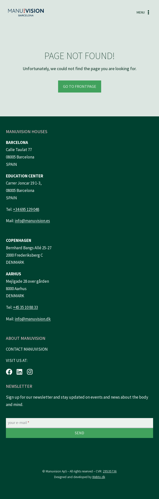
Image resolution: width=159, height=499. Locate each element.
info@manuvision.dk (33, 319)
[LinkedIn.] (19, 372)
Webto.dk (98, 477)
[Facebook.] (9, 372)
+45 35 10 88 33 (25, 307)
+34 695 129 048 (26, 209)
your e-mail (18, 422)
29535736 (110, 471)
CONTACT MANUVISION (27, 349)
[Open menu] (143, 12)
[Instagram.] (30, 372)
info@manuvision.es (32, 220)
